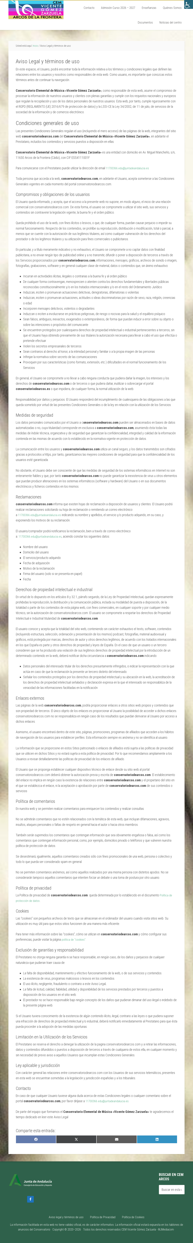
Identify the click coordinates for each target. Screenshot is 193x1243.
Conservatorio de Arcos (35, 10)
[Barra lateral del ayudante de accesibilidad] (188, 4)
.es (150, 168)
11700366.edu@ (116, 168)
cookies (81, 939)
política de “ (69, 939)
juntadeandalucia (137, 168)
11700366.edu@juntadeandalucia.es (41, 515)
